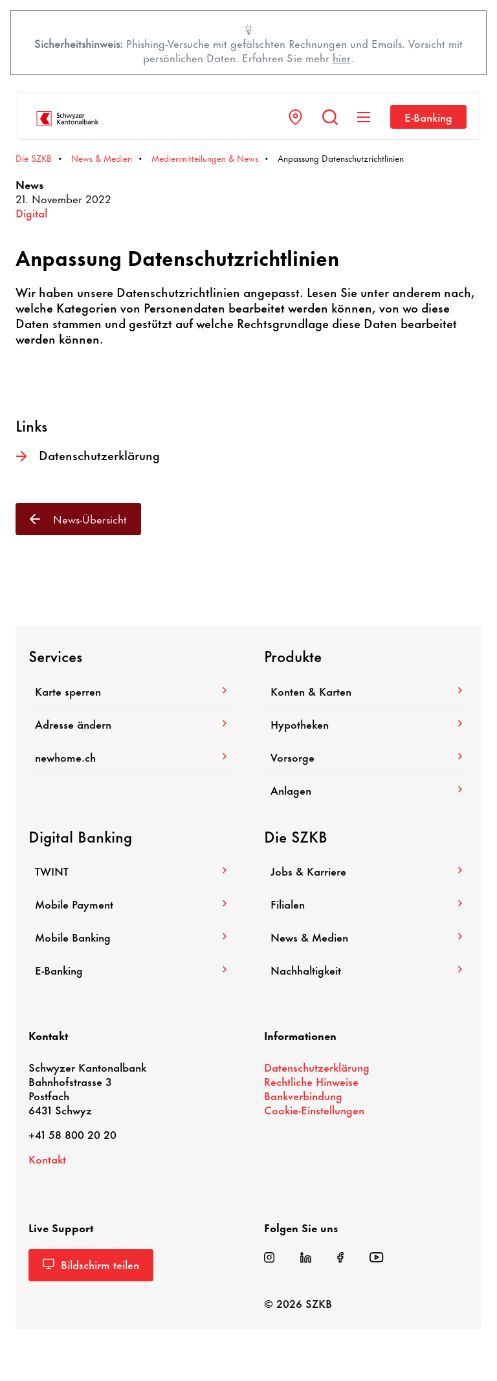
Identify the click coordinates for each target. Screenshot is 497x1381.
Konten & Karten (366, 690)
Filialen (366, 903)
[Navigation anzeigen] (363, 117)
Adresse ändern (130, 723)
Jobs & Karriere (366, 870)
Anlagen (366, 789)
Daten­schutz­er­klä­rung (88, 455)
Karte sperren (130, 690)
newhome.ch (130, 756)
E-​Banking (428, 116)
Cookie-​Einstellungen (314, 1109)
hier (342, 57)
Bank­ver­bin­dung (303, 1095)
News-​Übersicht (78, 518)
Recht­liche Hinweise (311, 1080)
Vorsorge (366, 756)
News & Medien (366, 936)
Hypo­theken (366, 723)
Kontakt (47, 1158)
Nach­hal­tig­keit (366, 969)
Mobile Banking (130, 936)
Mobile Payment (130, 903)
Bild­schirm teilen (91, 1263)
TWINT (130, 870)
